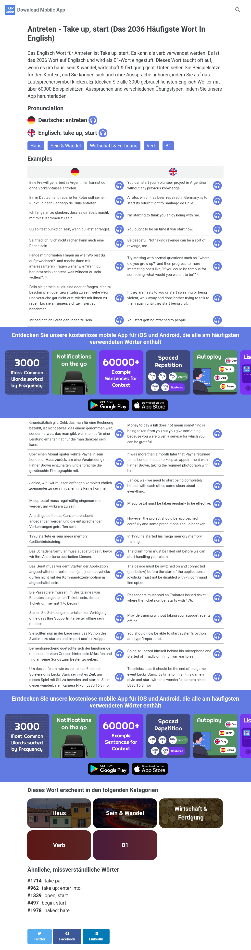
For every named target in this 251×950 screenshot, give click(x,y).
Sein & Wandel (66, 148)
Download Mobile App (41, 10)
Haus (36, 148)
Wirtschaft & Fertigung (115, 148)
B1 (171, 148)
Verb (154, 148)
